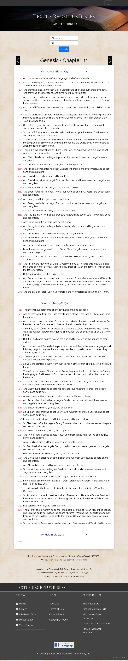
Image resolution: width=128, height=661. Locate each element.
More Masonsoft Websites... (91, 630)
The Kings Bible (91, 603)
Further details (81, 560)
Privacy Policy (56, 614)
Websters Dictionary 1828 (96, 623)
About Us (54, 603)
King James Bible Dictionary (91, 616)
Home (21, 603)
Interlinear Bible (26, 614)
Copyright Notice (58, 619)
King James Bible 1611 (94, 609)
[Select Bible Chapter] (64, 43)
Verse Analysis (25, 625)
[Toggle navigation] (108, 3)
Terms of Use (56, 609)
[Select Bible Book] (64, 38)
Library (21, 609)
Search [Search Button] (64, 49)
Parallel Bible (24, 619)
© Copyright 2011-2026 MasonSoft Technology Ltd (63, 653)
